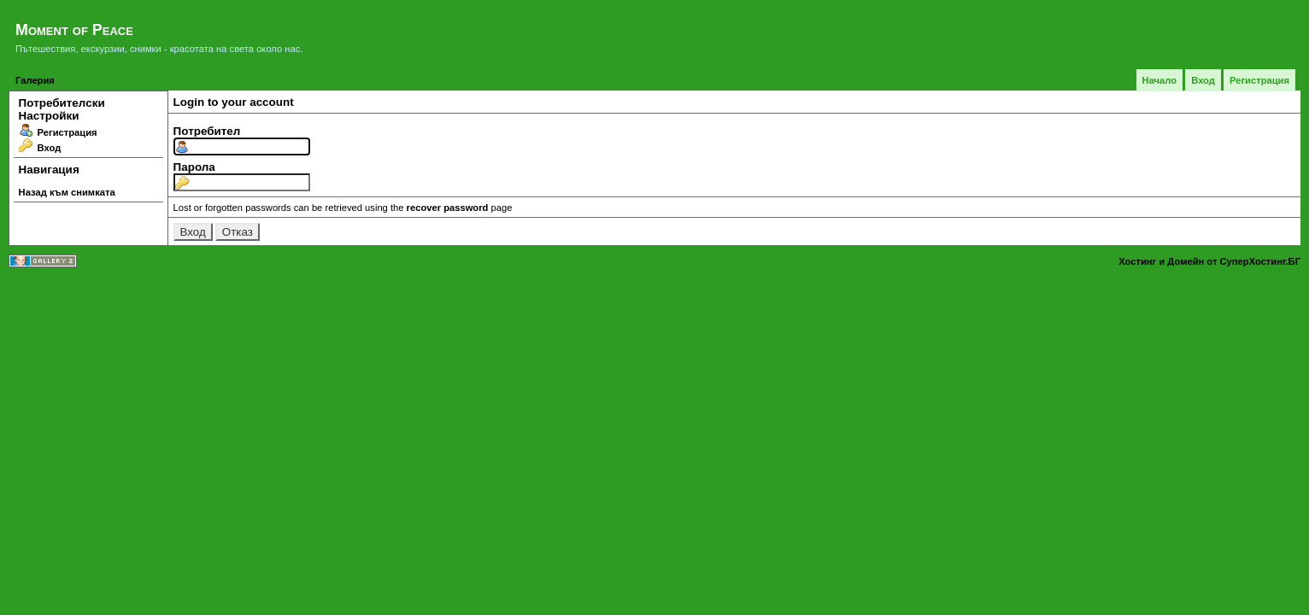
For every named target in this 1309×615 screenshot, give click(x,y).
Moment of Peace (74, 29)
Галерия (35, 80)
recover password (448, 207)
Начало (1159, 80)
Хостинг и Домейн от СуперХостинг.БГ (1209, 261)
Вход (1203, 80)
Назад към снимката (67, 192)
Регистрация (1259, 80)
